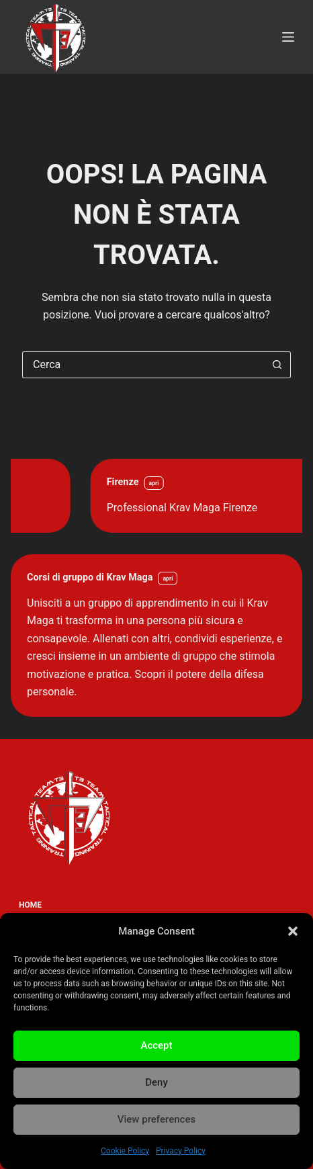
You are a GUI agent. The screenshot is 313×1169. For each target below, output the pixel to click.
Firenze (197, 482)
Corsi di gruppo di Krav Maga (89, 577)
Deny (156, 1082)
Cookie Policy (125, 1151)
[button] (293, 931)
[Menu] (288, 37)
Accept (156, 1045)
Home (30, 905)
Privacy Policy (181, 1151)
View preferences (156, 1119)
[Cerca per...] (143, 364)
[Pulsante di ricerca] (277, 364)
